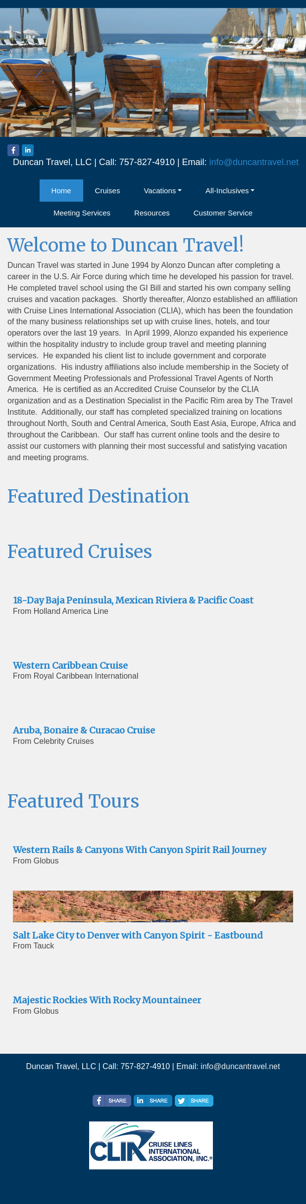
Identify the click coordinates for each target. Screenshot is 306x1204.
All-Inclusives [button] (227, 190)
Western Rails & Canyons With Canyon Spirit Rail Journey (139, 850)
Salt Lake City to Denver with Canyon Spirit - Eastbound (138, 935)
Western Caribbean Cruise (70, 665)
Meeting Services (81, 213)
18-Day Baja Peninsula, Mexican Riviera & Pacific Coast (133, 600)
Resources (152, 213)
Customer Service (223, 213)
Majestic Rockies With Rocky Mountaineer (107, 1000)
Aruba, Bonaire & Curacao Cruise (84, 730)
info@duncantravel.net (254, 162)
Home (61, 190)
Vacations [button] (160, 190)
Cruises (107, 190)
